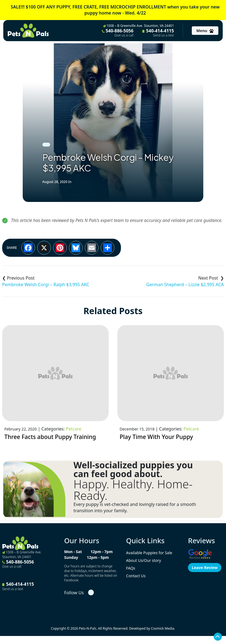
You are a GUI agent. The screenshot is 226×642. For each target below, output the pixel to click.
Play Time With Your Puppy (156, 437)
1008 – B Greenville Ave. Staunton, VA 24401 (138, 25)
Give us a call (124, 35)
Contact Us (136, 575)
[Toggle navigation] (205, 30)
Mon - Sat (73, 551)
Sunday (71, 557)
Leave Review (205, 567)
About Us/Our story (143, 560)
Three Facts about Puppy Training (50, 437)
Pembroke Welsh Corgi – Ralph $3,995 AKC (45, 284)
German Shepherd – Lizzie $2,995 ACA (185, 284)
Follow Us (74, 593)
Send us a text (163, 35)
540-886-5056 (118, 33)
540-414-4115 (158, 33)
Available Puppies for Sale (149, 552)
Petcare (73, 429)
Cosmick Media (162, 628)
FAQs (130, 568)
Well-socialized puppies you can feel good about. (133, 469)
